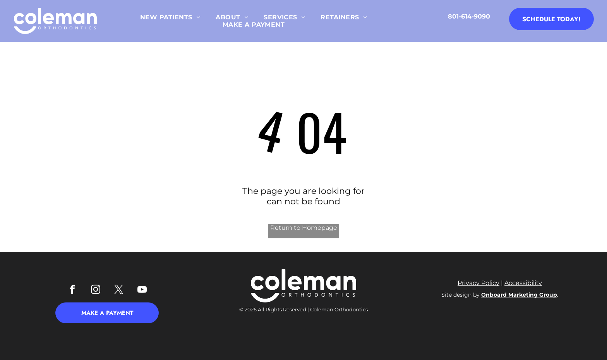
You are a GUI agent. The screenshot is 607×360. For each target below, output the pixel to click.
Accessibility (523, 283)
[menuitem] (170, 17)
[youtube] (142, 291)
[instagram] (96, 291)
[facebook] (72, 291)
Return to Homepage (303, 227)
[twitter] (119, 291)
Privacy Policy (478, 283)
